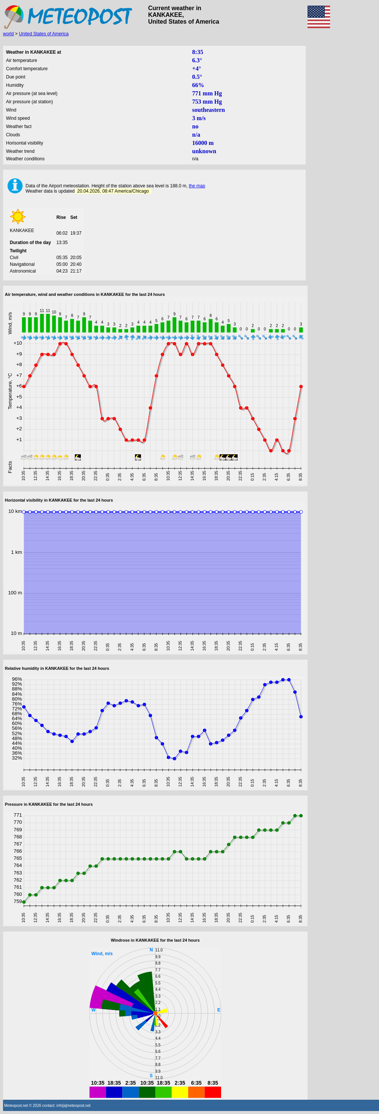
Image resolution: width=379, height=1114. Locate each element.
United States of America (43, 33)
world (8, 33)
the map (197, 185)
